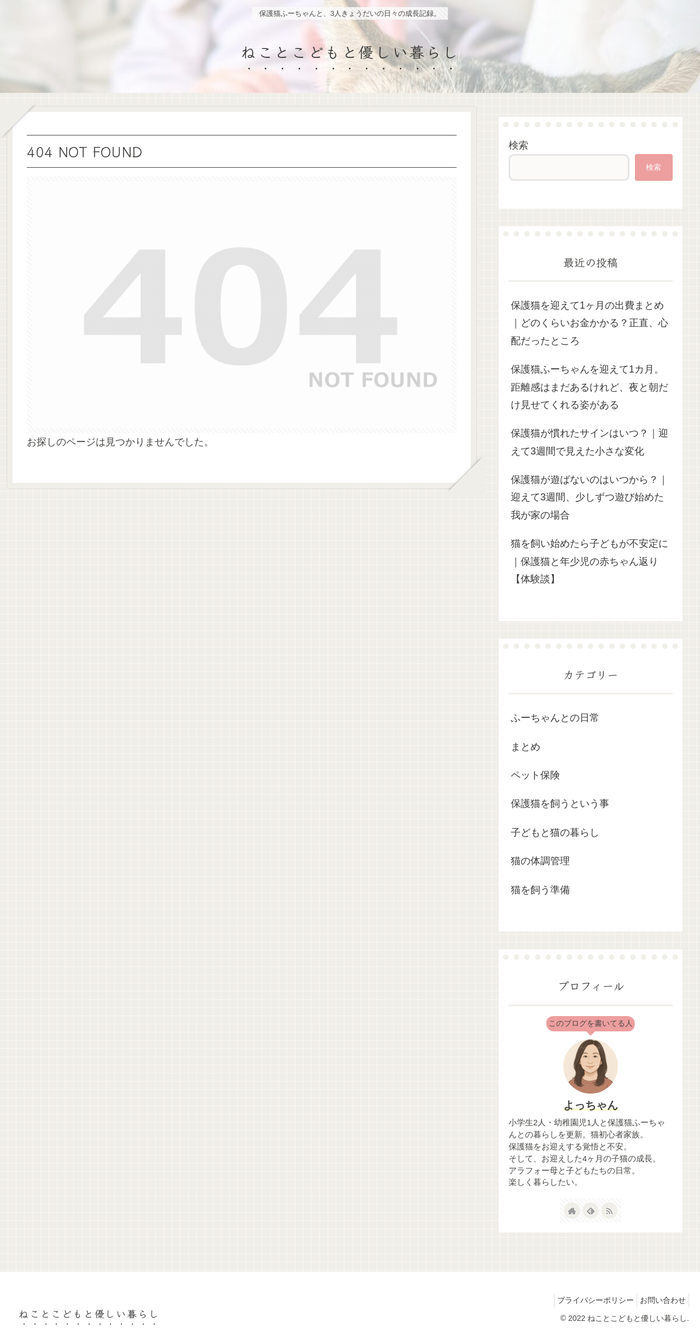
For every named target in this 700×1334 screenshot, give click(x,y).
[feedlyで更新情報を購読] (591, 1210)
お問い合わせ (660, 1300)
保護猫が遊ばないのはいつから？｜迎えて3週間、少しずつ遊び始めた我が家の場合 (589, 497)
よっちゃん (590, 1105)
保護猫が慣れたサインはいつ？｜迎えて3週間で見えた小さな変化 (589, 442)
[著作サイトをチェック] (572, 1210)
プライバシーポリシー (587, 1300)
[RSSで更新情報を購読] (609, 1210)
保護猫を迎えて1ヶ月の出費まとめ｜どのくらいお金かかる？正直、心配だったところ (589, 323)
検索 (518, 145)
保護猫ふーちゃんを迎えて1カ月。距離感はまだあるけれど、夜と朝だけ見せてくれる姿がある (589, 387)
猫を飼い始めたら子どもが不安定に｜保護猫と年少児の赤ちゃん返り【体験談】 (589, 561)
